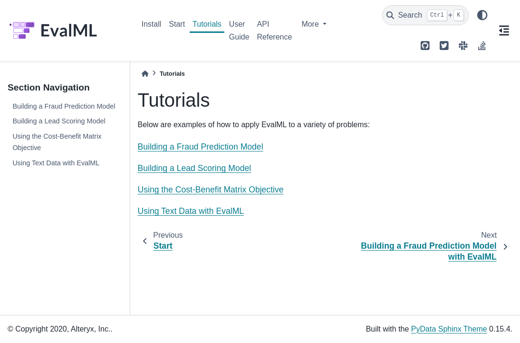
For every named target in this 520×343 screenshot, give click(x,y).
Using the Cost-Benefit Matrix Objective (56, 141)
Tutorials (207, 24)
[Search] (425, 15)
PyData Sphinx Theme (449, 329)
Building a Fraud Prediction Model (63, 106)
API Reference (274, 30)
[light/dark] (482, 15)
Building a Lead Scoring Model (58, 121)
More (311, 24)
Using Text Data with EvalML (55, 163)
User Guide (239, 30)
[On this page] (503, 30)
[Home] (145, 74)
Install (152, 24)
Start (177, 24)
